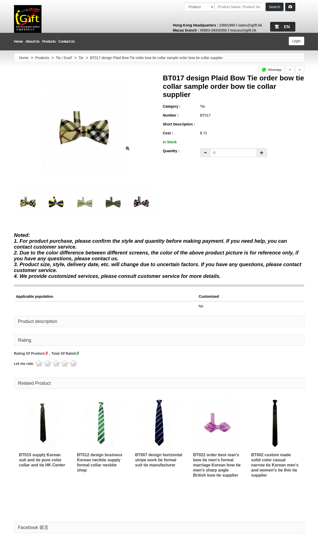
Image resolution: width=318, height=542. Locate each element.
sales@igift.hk (250, 25)
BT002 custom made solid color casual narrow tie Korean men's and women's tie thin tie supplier (275, 465)
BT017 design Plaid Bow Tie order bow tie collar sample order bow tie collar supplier (156, 58)
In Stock (170, 142)
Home (18, 41)
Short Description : (179, 124)
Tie (81, 58)
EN (287, 26)
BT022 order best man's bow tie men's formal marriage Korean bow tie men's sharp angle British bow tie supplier (217, 465)
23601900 (227, 25)
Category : (172, 106)
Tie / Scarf (64, 58)
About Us (32, 41)
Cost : (168, 133)
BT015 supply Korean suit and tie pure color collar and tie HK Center (42, 460)
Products (49, 41)
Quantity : (171, 151)
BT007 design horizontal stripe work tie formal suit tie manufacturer (158, 460)
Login (296, 41)
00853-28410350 (213, 30)
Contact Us (66, 41)
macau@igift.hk (243, 30)
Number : (170, 115)
